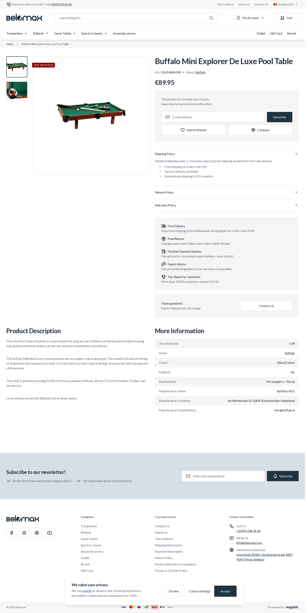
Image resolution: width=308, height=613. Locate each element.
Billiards (41, 33)
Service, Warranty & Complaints (175, 564)
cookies (87, 591)
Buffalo (200, 72)
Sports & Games (95, 33)
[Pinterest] (37, 533)
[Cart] (286, 18)
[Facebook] (11, 533)
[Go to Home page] (24, 17)
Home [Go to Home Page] (9, 44)
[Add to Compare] (260, 130)
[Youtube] (49, 533)
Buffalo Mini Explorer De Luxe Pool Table (45, 44)
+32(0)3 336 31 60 (248, 531)
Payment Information (169, 551)
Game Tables (65, 33)
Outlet (261, 33)
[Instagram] (24, 533)
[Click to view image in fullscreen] (91, 115)
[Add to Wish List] (193, 130)
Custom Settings (199, 591)
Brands (291, 33)
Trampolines (17, 33)
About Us (244, 4)
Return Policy (163, 558)
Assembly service (124, 33)
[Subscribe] (279, 117)
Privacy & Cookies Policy (171, 570)
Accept (225, 591)
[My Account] (250, 18)
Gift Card (276, 33)
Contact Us (261, 4)
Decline (173, 591)
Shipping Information (168, 545)
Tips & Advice (225, 4)
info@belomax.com (249, 543)
